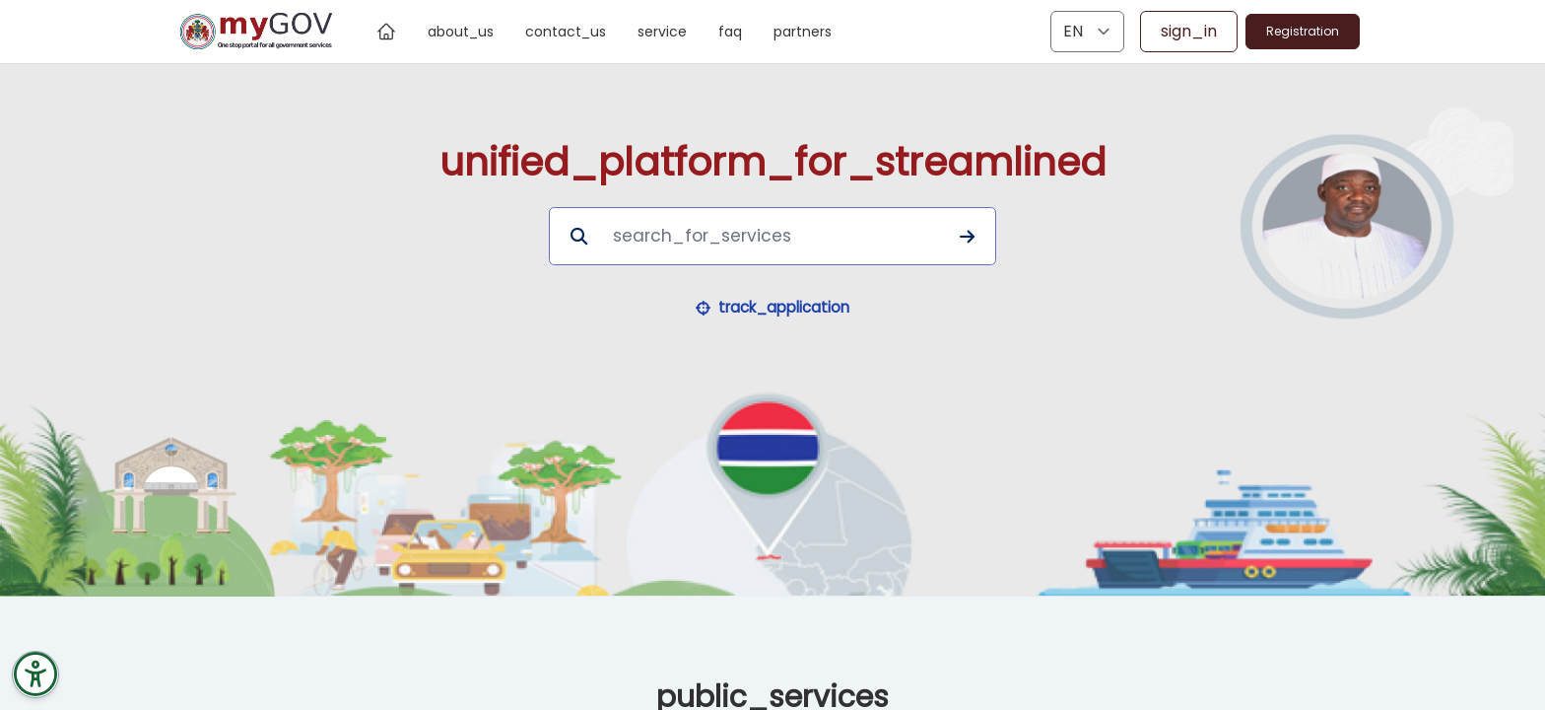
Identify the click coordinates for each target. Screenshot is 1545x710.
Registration (1302, 31)
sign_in (1189, 31)
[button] (773, 308)
